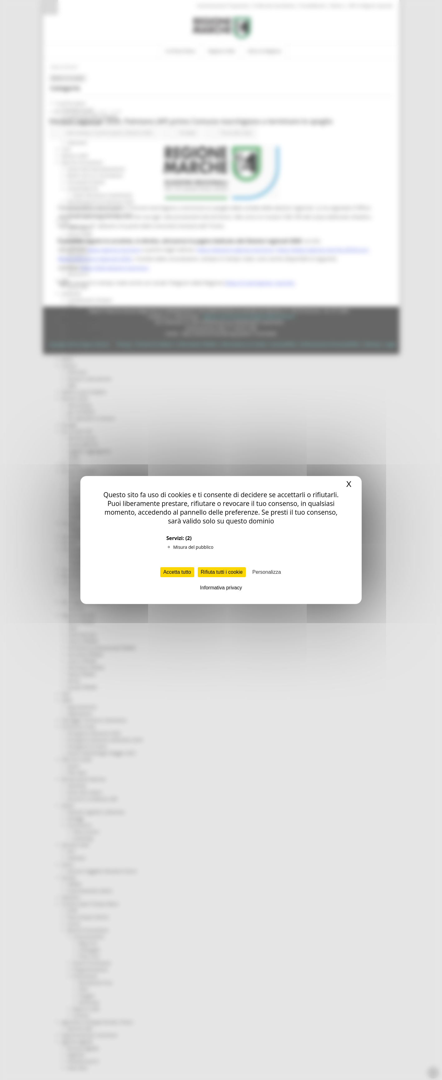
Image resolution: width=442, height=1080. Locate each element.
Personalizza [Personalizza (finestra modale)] (266, 572)
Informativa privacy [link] (221, 587)
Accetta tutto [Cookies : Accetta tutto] (177, 572)
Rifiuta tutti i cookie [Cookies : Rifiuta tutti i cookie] (222, 572)
